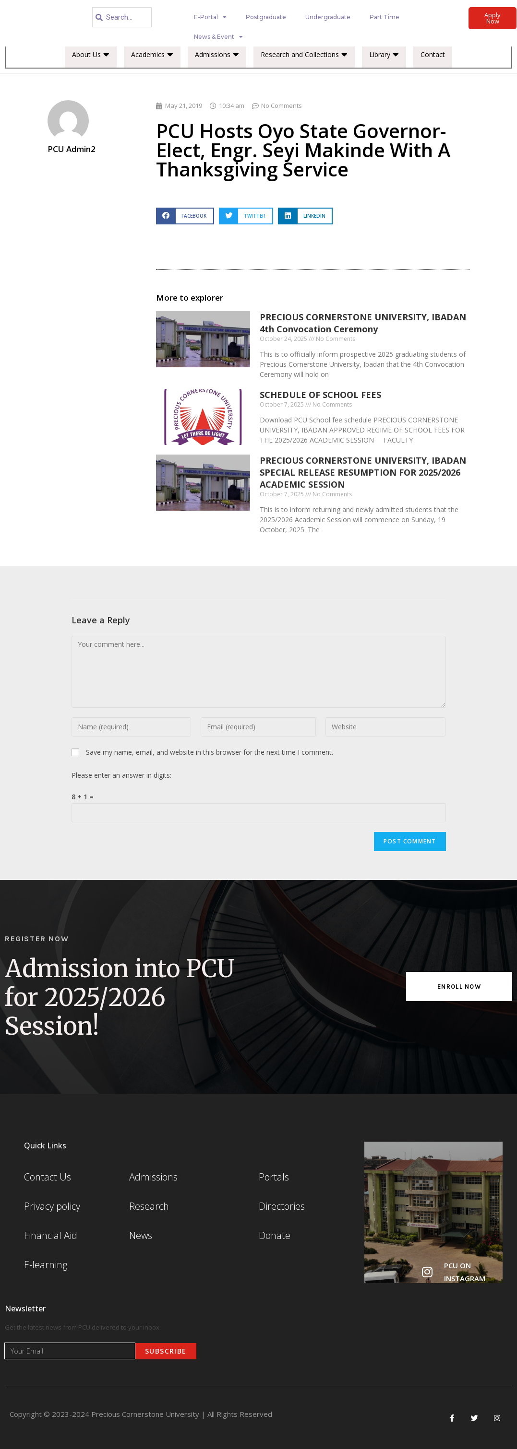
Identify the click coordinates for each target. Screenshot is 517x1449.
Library (384, 54)
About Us (90, 54)
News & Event (218, 37)
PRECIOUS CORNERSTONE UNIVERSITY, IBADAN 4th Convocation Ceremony (363, 323)
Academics (152, 54)
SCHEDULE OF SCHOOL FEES (320, 394)
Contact (433, 54)
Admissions (217, 54)
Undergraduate (327, 17)
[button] (185, 216)
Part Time (384, 17)
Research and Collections (304, 54)
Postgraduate (266, 17)
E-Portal (210, 17)
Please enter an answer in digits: (121, 775)
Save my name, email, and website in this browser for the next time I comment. (209, 752)
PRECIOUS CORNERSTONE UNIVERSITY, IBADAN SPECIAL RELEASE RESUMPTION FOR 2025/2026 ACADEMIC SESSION (363, 472)
